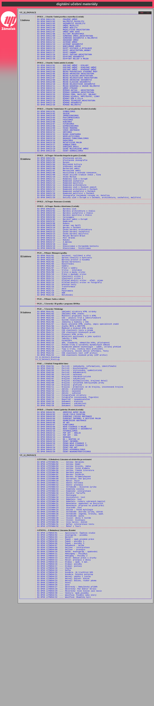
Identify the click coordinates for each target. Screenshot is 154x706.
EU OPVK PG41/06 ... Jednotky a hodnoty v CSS (63, 376)
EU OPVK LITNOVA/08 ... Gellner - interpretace (63, 641)
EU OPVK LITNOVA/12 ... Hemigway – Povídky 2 (62, 650)
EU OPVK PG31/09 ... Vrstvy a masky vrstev (61, 318)
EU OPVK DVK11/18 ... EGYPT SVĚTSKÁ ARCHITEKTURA (64, 62)
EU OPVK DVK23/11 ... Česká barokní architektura (64, 268)
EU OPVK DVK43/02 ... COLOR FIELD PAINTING (61, 484)
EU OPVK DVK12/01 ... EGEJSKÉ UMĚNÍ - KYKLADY (63, 74)
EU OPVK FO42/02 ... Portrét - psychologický (62, 429)
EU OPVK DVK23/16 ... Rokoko (53, 280)
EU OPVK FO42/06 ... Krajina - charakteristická (64, 439)
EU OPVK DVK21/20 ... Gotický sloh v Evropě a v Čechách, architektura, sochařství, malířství (89, 230)
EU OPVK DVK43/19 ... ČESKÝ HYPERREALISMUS (61, 526)
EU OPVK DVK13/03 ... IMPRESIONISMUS (57, 133)
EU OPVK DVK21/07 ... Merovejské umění (59, 198)
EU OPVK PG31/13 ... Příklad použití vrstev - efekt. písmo (70, 328)
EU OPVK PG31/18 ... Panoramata (55, 340)
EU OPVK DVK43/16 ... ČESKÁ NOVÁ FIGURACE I (61, 518)
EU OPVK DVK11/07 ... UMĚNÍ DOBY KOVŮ (58, 35)
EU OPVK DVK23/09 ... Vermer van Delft (59, 263)
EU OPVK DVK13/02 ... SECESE (53, 131)
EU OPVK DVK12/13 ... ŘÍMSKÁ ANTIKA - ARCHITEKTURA (65, 104)
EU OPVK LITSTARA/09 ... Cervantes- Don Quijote (64, 559)
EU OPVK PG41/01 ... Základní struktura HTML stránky (66, 363)
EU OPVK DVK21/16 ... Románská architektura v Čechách (67, 220)
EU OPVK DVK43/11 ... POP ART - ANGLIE (59, 506)
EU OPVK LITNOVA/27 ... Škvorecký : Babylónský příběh (67, 687)
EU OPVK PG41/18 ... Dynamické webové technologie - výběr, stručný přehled (79, 405)
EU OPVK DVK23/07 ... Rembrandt (55, 258)
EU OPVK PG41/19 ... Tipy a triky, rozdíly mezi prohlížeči (70, 408)
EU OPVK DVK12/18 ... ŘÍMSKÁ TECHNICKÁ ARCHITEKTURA (66, 116)
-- (148, 13)
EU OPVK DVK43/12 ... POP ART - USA (57, 508)
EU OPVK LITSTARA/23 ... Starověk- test (59, 594)
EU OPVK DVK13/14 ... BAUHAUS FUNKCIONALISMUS (63, 161)
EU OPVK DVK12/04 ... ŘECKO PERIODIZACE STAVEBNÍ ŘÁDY (67, 82)
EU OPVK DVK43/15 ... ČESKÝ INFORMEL (57, 516)
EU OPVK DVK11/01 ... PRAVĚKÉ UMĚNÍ (57, 20)
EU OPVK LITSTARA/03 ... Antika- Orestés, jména (64, 544)
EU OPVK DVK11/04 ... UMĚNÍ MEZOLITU (57, 27)
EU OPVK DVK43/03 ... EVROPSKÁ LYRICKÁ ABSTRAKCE (64, 486)
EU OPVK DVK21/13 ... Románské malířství (60, 213)
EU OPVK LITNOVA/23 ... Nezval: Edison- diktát (63, 677)
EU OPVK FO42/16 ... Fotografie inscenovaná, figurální (68, 464)
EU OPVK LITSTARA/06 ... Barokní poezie (59, 552)
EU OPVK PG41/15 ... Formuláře (54, 398)
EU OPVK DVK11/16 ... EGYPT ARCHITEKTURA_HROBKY (64, 57)
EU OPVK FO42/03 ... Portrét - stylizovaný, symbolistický (69, 432)
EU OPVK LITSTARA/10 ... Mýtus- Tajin (58, 562)
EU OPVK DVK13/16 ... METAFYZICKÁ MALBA (59, 165)
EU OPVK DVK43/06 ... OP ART (53, 494)
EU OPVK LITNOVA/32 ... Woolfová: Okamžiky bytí (64, 699)
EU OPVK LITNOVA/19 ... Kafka (54, 668)
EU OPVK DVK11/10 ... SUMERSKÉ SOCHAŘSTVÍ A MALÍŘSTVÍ (67, 42)
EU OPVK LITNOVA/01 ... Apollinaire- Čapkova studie (66, 623)
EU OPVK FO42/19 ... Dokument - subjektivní (61, 471)
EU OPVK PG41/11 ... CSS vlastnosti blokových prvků (66, 388)
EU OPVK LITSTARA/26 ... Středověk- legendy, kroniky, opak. (70, 601)
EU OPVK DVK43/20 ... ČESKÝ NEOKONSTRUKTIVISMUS (64, 528)
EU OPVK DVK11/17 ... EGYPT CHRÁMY (56, 59)
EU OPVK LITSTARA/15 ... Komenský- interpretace (64, 574)
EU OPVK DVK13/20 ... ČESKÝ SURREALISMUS (60, 175)
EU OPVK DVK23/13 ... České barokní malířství (63, 273)
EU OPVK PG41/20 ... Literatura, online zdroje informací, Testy (73, 410)
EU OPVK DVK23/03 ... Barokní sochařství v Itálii (65, 248)
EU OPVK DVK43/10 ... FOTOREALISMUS (57, 503)
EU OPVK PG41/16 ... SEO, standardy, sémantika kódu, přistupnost (73, 400)
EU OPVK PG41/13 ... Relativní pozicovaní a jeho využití (69, 393)
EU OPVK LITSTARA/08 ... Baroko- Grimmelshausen (64, 557)
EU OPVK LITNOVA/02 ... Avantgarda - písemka (62, 626)
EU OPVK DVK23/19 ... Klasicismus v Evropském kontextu (68, 287)
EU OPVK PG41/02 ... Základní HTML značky (60, 366)
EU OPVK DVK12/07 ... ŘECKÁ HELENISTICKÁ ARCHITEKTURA (67, 89)
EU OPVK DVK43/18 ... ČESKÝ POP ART (57, 523)
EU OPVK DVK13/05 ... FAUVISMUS (55, 138)
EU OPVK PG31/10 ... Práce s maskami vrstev (61, 320)
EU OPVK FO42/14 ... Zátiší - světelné (59, 459)
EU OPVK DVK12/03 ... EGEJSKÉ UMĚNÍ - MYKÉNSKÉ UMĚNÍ (66, 79)
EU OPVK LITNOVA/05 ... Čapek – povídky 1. (61, 633)
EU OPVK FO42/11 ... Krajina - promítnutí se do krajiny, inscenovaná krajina (80, 452)
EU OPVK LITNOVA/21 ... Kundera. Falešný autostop (65, 672)
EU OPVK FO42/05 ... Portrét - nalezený (59, 437)
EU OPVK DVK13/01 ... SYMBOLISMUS (56, 129)
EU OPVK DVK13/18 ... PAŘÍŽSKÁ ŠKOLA (57, 170)
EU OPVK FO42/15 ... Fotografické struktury (61, 461)
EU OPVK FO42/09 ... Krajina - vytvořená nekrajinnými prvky (70, 447)
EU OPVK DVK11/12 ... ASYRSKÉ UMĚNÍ (57, 47)
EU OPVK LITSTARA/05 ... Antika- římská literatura (65, 549)
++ (141, 13)
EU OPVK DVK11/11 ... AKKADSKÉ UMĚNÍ (57, 44)
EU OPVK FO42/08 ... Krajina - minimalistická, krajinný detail (72, 444)
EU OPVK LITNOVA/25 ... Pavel (54, 682)
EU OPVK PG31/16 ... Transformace (56, 335)
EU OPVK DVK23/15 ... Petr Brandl (56, 277)
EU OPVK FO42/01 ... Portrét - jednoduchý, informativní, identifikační (76, 427)
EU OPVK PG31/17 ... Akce (51, 337)
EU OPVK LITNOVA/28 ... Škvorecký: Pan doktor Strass (66, 690)
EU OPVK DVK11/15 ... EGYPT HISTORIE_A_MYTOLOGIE (64, 54)
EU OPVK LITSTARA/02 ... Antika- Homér (59, 542)
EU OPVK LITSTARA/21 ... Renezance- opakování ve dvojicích (70, 589)
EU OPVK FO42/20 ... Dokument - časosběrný (61, 474)
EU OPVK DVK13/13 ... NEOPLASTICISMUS (58, 158)
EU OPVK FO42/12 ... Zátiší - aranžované (60, 454)
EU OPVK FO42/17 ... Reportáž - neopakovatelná (63, 466)
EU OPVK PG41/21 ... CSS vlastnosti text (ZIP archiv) (67, 413)
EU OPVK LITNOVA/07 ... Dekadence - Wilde (60, 638)
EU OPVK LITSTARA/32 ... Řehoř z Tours (59, 616)
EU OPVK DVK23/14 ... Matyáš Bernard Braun (61, 275)
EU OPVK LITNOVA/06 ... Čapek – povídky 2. (61, 636)
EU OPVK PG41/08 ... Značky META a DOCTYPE (61, 381)
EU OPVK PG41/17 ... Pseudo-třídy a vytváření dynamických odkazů (73, 403)
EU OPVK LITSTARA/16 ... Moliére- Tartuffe (61, 576)
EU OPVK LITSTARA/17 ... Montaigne (56, 579)
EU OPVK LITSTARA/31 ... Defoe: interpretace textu (65, 613)
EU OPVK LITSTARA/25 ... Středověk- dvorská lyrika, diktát (70, 598)
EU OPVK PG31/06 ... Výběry (53, 310)
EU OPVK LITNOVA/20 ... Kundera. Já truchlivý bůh (65, 670)
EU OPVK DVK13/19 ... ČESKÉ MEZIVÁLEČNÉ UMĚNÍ (63, 173)
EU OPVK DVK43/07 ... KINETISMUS (55, 496)
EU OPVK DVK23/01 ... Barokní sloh (56, 243)
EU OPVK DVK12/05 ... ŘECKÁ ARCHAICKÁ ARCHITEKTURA (65, 84)
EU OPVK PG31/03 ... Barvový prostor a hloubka (63, 303)
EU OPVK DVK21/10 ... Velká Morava (56, 206)
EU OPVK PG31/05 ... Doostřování (55, 308)
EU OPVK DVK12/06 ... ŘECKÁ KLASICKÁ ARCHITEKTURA (65, 87)
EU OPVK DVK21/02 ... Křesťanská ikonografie (62, 186)
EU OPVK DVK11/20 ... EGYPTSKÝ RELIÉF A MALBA (63, 67)
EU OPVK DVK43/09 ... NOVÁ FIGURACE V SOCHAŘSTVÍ (64, 501)
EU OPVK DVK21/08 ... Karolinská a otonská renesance (66, 201)
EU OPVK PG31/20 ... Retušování (55, 345)
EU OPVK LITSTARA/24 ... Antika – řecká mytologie (65, 596)
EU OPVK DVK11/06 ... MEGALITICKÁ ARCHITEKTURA (63, 32)
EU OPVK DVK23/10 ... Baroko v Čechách (59, 265)
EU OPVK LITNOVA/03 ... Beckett (55, 628)
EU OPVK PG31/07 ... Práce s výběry (57, 313)
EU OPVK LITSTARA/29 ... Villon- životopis (61, 608)
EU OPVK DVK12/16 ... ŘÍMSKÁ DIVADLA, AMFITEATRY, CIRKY (68, 111)
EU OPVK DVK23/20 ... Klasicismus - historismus (64, 290)
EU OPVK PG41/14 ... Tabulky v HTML (57, 395)
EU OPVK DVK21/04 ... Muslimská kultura (59, 191)
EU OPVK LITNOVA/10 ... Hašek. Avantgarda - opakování (67, 645)
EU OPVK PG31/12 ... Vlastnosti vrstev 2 (60, 325)
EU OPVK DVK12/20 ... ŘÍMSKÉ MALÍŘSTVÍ (59, 121)
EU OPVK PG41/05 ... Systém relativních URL (61, 373)
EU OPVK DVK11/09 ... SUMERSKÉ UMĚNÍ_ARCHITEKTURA (65, 40)
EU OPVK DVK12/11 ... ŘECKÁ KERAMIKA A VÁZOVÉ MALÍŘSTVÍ (68, 99)
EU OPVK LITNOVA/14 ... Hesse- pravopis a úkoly (64, 655)
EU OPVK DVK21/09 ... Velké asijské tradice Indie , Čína (69, 203)
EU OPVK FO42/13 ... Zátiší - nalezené (59, 457)
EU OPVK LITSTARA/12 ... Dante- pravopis (60, 566)
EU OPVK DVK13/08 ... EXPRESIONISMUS (57, 146)
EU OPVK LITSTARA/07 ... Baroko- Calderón (60, 554)
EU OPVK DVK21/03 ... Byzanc (53, 188)
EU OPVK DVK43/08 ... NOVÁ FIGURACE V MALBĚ (61, 499)
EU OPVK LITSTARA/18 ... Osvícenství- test (61, 581)
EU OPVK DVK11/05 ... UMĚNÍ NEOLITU (57, 30)
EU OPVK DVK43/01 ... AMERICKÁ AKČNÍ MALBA (61, 481)
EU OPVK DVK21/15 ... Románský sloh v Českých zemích (66, 218)
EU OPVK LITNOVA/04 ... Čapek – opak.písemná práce (65, 631)
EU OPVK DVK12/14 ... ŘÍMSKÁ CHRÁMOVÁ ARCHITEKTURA (65, 106)
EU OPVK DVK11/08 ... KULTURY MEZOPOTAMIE (60, 37)
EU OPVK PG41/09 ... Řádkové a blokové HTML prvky (65, 383)
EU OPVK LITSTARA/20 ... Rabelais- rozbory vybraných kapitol (71, 586)
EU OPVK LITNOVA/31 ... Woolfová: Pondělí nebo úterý (66, 697)
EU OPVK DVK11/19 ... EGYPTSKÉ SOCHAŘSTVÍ (60, 64)
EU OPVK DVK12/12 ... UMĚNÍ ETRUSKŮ (57, 101)
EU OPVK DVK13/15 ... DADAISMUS (55, 163)
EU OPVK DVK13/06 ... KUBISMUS (54, 141)
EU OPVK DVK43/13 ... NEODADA (54, 511)
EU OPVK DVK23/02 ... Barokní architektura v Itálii (66, 246)
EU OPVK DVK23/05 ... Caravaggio (55, 253)
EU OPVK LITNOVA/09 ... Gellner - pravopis (61, 643)
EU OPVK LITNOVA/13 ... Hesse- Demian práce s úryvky (66, 653)
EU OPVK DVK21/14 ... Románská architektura (61, 216)
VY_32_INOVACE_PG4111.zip (47, 420)
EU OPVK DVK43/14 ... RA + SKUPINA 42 (58, 513)
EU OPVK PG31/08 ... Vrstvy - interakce (59, 315)
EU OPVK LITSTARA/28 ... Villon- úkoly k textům (64, 606)
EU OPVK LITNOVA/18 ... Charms (54, 665)
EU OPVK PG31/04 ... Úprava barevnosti (59, 305)
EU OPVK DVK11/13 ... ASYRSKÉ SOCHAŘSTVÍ (60, 49)
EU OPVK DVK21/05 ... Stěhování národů (59, 193)
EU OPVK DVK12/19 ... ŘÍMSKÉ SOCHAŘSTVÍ (59, 118)
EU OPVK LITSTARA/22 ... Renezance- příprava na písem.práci (70, 591)
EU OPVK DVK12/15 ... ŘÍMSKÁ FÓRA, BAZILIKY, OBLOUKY (66, 109)
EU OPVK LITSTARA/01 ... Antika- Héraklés (60, 539)
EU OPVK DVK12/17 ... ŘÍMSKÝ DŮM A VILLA (60, 114)
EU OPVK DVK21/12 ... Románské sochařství (60, 211)
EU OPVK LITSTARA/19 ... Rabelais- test (59, 584)
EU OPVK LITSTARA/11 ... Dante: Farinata (60, 564)
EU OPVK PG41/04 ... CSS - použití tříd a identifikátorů (69, 371)
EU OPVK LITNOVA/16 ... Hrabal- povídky (59, 660)
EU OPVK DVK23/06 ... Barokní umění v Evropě (62, 255)
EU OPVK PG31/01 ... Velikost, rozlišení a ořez (64, 298)
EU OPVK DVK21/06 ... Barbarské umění (58, 196)
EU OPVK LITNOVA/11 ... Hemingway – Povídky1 (62, 648)
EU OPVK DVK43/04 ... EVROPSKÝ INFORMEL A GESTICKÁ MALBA (69, 489)
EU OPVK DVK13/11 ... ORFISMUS (54, 153)
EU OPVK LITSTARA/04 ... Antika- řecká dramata (63, 547)
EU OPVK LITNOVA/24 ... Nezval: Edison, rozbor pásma (66, 680)
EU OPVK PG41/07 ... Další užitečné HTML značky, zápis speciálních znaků (78, 378)
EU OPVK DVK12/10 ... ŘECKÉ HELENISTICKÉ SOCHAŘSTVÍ (66, 96)
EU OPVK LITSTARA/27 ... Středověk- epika (60, 603)
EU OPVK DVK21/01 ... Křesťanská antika (59, 184)
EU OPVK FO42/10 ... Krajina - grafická (59, 449)
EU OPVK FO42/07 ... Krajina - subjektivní (61, 442)
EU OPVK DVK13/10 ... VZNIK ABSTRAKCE (58, 151)
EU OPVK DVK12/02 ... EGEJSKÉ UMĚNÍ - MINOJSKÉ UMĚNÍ (66, 77)
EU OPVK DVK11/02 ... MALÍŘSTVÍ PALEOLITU (60, 22)
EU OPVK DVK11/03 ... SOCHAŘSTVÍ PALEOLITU (61, 25)
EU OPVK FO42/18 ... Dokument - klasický (60, 469)
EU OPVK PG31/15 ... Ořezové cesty (56, 332)
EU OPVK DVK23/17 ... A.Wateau (54, 282)
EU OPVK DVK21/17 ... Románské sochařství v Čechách (66, 223)
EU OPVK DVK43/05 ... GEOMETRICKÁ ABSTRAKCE (61, 491)
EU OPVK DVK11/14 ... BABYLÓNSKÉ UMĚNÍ (59, 52)
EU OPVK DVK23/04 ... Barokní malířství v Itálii (64, 250)
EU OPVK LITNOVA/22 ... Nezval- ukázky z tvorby (64, 675)
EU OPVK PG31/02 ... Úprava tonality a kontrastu (64, 301)
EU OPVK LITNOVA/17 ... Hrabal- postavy (59, 663)
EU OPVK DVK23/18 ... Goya (52, 285)
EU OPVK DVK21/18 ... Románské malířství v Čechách (65, 225)
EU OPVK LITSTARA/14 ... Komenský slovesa (60, 571)
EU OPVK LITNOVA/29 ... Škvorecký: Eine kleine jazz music (69, 692)
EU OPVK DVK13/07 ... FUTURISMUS (55, 143)
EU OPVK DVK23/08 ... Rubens (53, 260)
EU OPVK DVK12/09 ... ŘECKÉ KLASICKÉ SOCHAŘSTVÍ (64, 94)
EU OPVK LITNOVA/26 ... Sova (53, 685)
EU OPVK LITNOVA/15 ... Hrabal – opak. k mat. (63, 658)
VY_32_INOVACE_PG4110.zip (47, 417)
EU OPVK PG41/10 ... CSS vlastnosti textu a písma (65, 386)
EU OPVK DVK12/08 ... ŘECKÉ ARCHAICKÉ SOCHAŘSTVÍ (64, 91)
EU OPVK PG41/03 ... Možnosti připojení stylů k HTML (66, 368)
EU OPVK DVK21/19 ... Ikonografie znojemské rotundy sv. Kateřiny (73, 228)
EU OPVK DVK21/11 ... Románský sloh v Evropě (62, 208)
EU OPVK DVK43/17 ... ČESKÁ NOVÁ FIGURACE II (62, 521)
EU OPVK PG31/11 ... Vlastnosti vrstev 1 (60, 323)
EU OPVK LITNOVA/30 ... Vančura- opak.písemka (63, 695)
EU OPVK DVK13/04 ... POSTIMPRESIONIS (58, 136)
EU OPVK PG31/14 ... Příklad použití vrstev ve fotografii (69, 330)
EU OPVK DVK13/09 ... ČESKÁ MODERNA (57, 148)
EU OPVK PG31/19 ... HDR (51, 342)
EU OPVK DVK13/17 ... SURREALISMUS (56, 168)
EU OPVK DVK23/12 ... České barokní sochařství (63, 270)
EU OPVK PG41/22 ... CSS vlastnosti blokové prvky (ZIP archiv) (72, 415)
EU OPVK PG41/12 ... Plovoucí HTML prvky (60, 390)
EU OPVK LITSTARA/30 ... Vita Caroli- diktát (62, 611)
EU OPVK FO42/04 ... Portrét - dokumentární (61, 434)
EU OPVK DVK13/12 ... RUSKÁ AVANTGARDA (59, 156)
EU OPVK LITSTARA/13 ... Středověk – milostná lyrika (66, 569)
